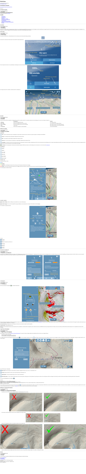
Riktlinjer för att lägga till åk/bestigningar (15, 333)
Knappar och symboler (5, 18)
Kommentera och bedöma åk (6, 19)
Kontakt (3, 22)
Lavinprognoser (4, 20)
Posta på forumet (2, 458)
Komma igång (4, 17)
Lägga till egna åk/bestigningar (6, 21)
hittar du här (8, 13)
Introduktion (3, 16)
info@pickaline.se (4, 457)
